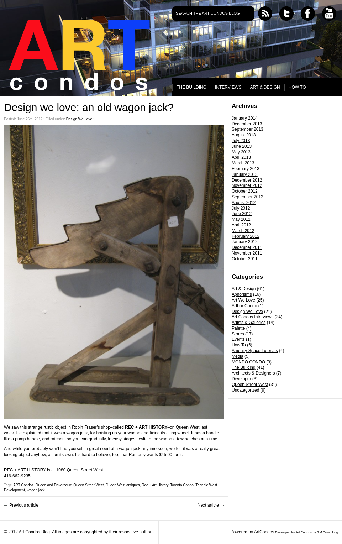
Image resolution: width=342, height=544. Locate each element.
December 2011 (247, 247)
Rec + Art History (155, 485)
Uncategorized (245, 390)
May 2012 (241, 219)
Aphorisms (242, 294)
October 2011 (245, 258)
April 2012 (241, 225)
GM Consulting (327, 532)
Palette (238, 328)
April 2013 (241, 157)
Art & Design (244, 288)
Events (238, 339)
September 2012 (247, 196)
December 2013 (247, 123)
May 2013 (241, 152)
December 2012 (247, 180)
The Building (244, 367)
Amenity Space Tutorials (255, 350)
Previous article (23, 505)
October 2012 (245, 191)
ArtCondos (264, 531)
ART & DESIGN (265, 87)
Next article (208, 505)
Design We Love (247, 311)
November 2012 (247, 185)
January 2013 (245, 174)
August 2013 (244, 134)
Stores (238, 333)
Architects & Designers (253, 373)
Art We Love (243, 300)
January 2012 (245, 241)
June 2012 (242, 213)
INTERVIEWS (228, 87)
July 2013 (241, 140)
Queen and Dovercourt (54, 485)
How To (239, 344)
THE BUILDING (191, 87)
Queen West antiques (123, 485)
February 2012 (245, 236)
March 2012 (243, 230)
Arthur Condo (244, 305)
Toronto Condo (182, 485)
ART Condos (23, 485)
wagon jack (35, 490)
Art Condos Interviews (252, 316)
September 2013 (247, 129)
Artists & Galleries (248, 322)
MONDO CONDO (248, 362)
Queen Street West (250, 384)
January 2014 (245, 118)
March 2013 (243, 163)
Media (237, 356)
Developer (241, 378)
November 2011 (247, 253)
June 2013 (242, 146)
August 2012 (244, 202)
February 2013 (245, 168)
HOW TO (297, 87)
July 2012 (241, 208)
